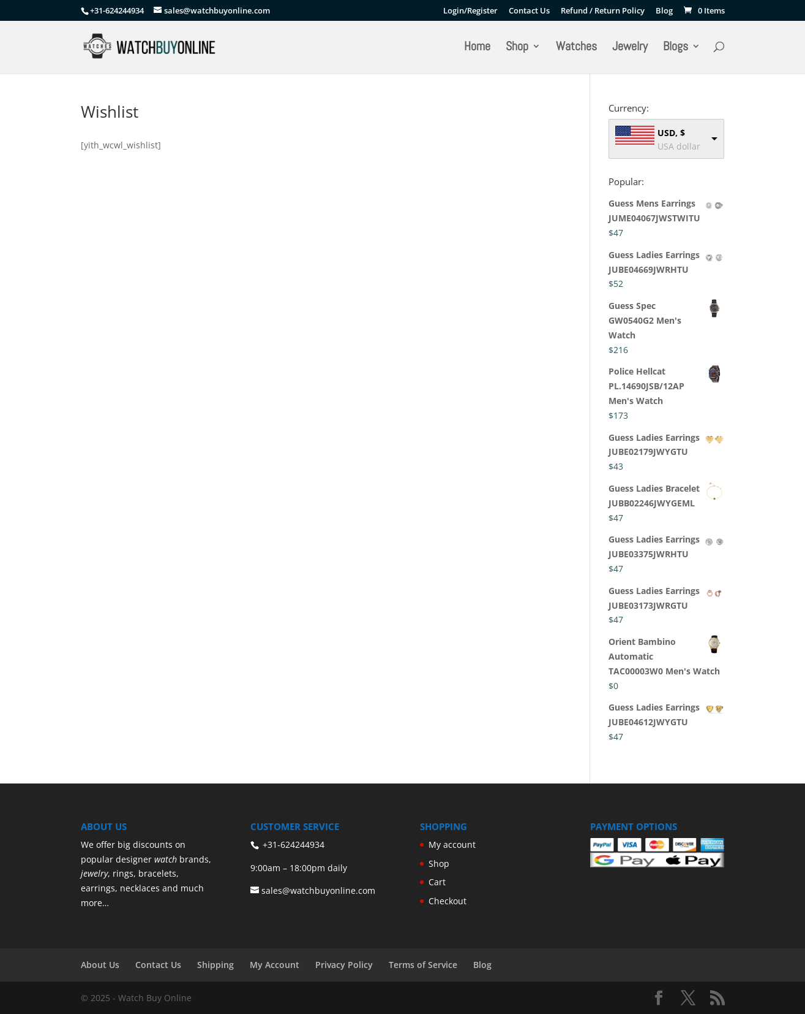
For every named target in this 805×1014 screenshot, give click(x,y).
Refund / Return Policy (603, 11)
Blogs (675, 48)
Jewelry (630, 48)
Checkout (447, 901)
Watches (576, 48)
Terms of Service (423, 964)
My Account (274, 964)
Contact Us (529, 11)
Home (477, 48)
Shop (517, 48)
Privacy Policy (344, 964)
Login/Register (470, 11)
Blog (664, 11)
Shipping (215, 964)
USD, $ (671, 133)
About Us (100, 964)
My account (452, 844)
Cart (437, 882)
